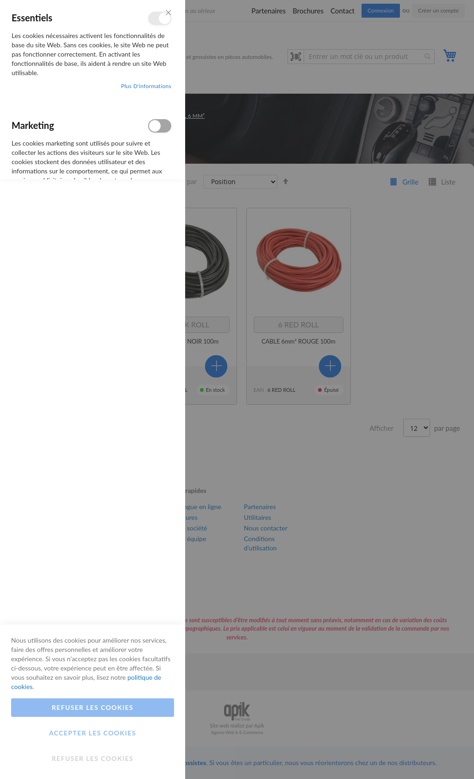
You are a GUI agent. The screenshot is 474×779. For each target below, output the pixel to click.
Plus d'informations (146, 86)
